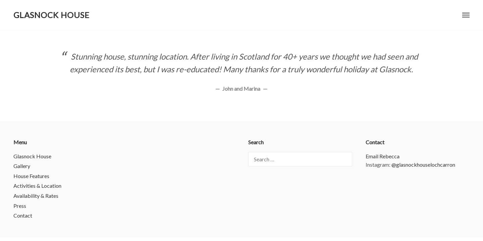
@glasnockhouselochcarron (423, 164)
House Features (31, 176)
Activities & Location (37, 185)
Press (19, 206)
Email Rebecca (382, 156)
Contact (22, 215)
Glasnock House (51, 15)
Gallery (21, 166)
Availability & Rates (35, 195)
